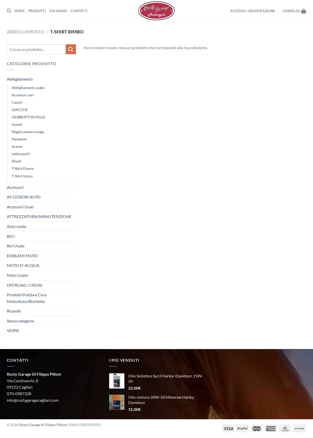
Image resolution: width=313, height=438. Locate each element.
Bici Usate (15, 245)
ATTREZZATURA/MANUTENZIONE (39, 216)
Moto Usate (17, 275)
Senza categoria (20, 320)
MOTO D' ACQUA (23, 265)
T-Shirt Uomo (22, 176)
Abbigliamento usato (28, 87)
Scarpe (17, 146)
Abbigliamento (25, 31)
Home (19, 11)
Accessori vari (23, 95)
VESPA (13, 330)
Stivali (16, 161)
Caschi (17, 102)
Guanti (17, 124)
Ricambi (14, 310)
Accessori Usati (20, 206)
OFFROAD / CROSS (24, 285)
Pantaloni (19, 139)
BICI (11, 236)
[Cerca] (9, 11)
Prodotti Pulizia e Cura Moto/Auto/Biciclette (26, 298)
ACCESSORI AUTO (24, 196)
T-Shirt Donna (23, 168)
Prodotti (37, 11)
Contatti (79, 11)
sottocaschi (21, 154)
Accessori (15, 187)
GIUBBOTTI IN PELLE (28, 117)
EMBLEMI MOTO (22, 255)
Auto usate (16, 226)
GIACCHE (20, 109)
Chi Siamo (58, 11)
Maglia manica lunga (28, 132)
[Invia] (71, 49)
